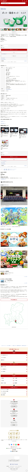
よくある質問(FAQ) (14, 415)
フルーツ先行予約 (3, 371)
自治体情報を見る (14, 299)
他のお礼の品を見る (9, 89)
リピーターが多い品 (3, 357)
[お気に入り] (26, 470)
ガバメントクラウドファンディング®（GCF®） (14, 448)
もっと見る (25, 276)
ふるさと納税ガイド (14, 406)
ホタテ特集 (15, 380)
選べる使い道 (3, 162)
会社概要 (7, 466)
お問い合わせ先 (3, 59)
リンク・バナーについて (18, 466)
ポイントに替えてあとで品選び (4, 391)
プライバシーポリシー (11, 467)
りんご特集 (2, 380)
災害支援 (14, 449)
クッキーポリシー (17, 467)
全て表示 (25, 165)
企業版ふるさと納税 (14, 451)
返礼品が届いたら (3, 123)
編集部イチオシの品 (3, 366)
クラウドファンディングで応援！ (5, 389)
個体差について (3, 121)
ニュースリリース (12, 466)
